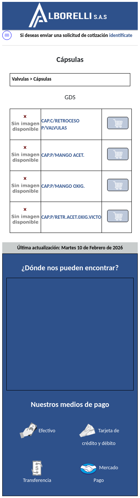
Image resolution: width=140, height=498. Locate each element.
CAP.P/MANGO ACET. (62, 155)
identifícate (120, 35)
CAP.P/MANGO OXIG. (63, 186)
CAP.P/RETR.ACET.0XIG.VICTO (71, 217)
